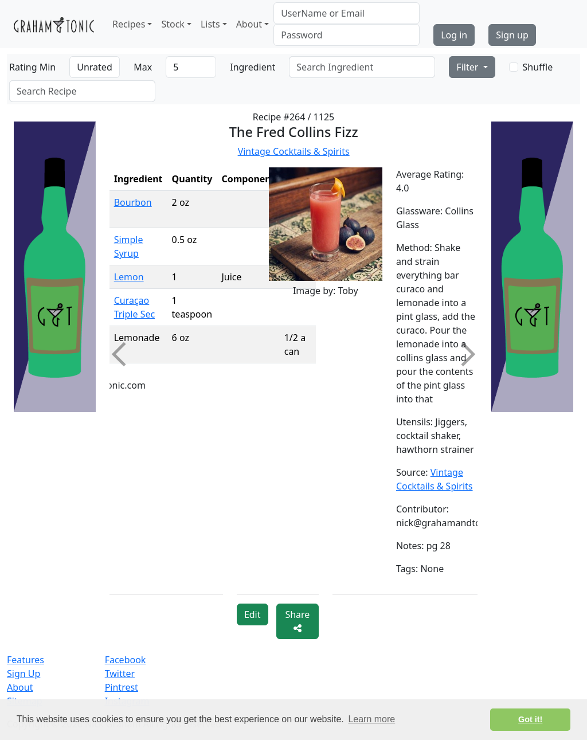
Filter (468, 67)
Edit (252, 614)
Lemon (129, 277)
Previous (123, 354)
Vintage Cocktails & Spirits (294, 151)
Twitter (120, 673)
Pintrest (121, 687)
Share (297, 620)
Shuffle (538, 67)
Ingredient (252, 67)
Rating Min (32, 67)
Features (25, 659)
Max (143, 67)
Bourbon (133, 202)
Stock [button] (172, 24)
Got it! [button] (530, 719)
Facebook (125, 659)
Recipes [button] (128, 24)
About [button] (249, 24)
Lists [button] (210, 24)
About (20, 687)
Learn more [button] (371, 719)
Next (463, 354)
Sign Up (23, 673)
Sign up (512, 35)
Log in (454, 35)
